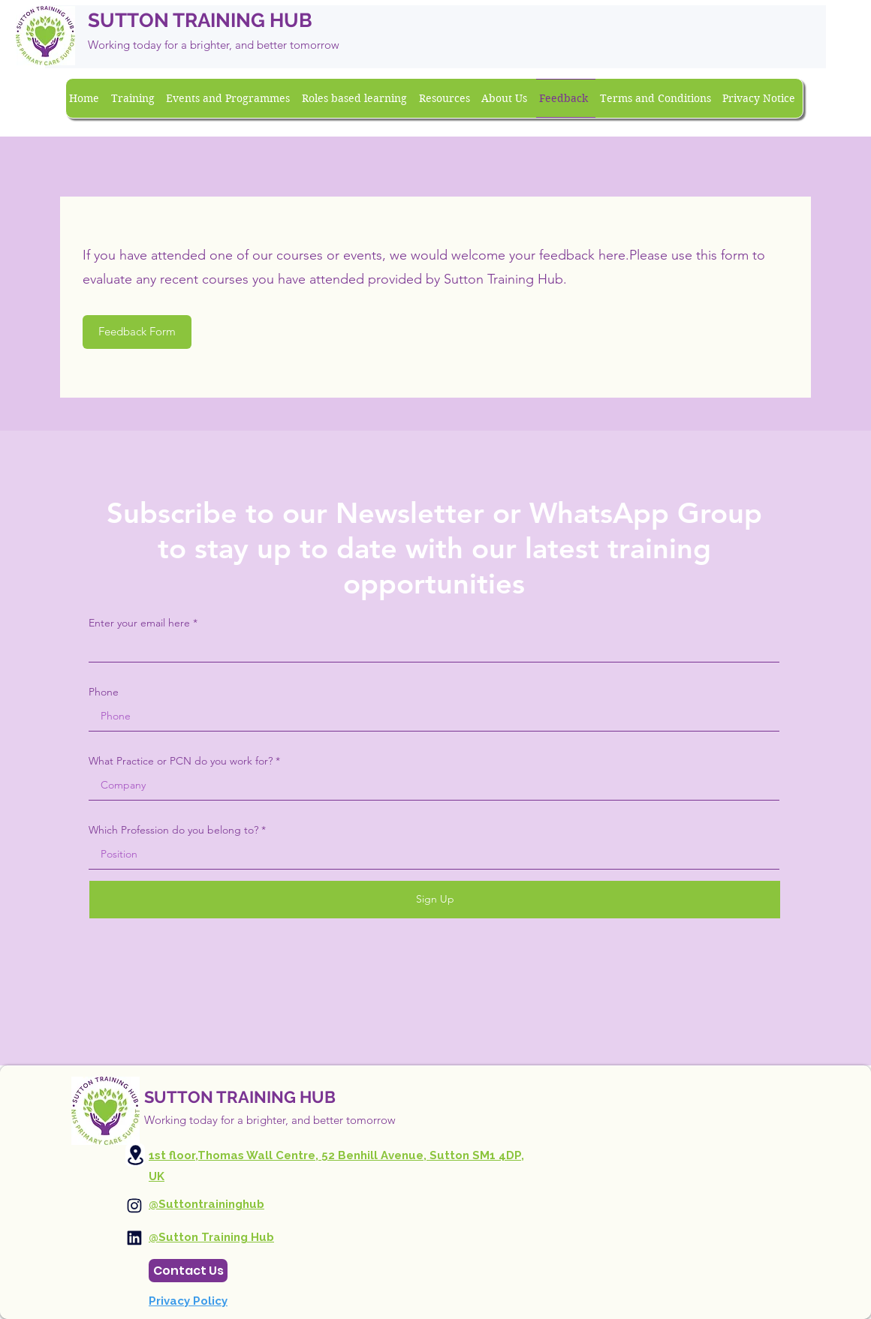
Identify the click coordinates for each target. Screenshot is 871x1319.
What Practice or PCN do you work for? (181, 761)
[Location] (135, 1155)
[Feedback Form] (137, 332)
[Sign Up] (434, 899)
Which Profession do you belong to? (173, 830)
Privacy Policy (188, 1301)
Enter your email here (139, 622)
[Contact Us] (188, 1270)
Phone (104, 692)
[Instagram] (134, 1205)
